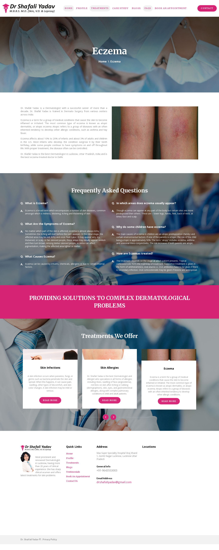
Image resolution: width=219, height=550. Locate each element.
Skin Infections (50, 406)
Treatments (97, 8)
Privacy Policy (50, 545)
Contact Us (72, 486)
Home (62, 8)
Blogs (137, 8)
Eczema (169, 408)
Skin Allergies (109, 406)
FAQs (149, 8)
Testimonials (73, 477)
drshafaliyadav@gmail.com (114, 488)
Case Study (120, 8)
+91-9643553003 (107, 476)
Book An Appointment (174, 8)
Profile (77, 8)
